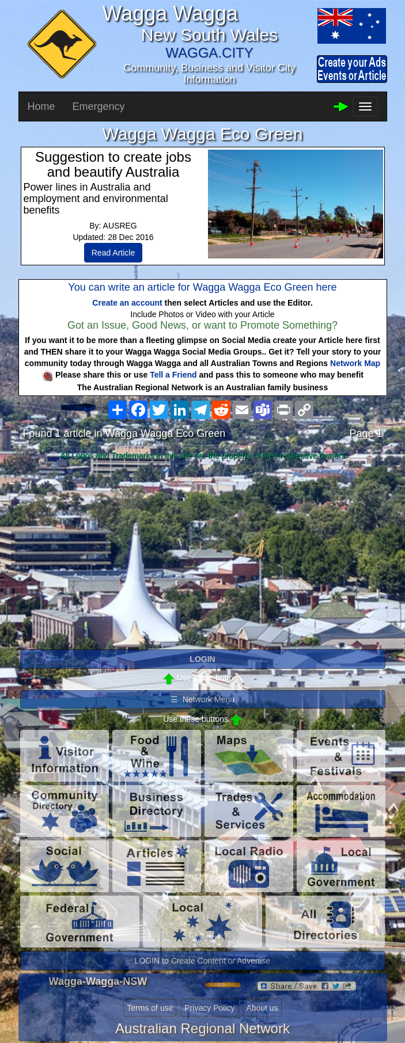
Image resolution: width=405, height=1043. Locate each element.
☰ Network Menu (202, 699)
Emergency (99, 106)
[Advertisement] (202, 555)
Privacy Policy (209, 1007)
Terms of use (150, 1007)
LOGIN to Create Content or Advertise (203, 960)
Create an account (127, 302)
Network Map (355, 363)
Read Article (113, 252)
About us (262, 1007)
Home (41, 106)
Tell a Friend (173, 374)
